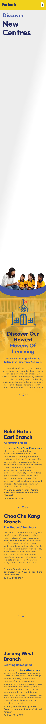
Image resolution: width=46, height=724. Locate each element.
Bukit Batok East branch (29, 448)
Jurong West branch (30, 670)
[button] (42, 4)
